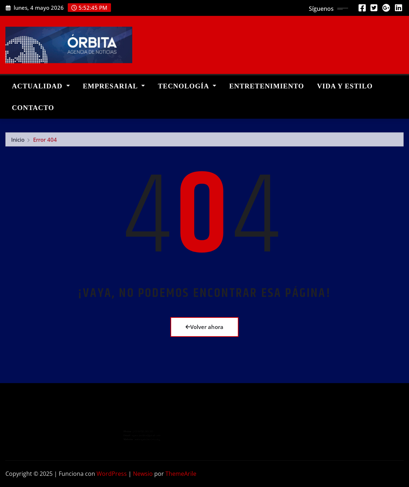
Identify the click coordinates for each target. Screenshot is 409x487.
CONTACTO (33, 107)
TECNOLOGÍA (187, 86)
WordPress (112, 474)
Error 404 (45, 142)
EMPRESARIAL (114, 86)
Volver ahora (204, 326)
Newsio (143, 474)
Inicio (18, 142)
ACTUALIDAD (41, 86)
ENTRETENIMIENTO (266, 86)
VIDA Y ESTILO (345, 86)
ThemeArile (180, 474)
